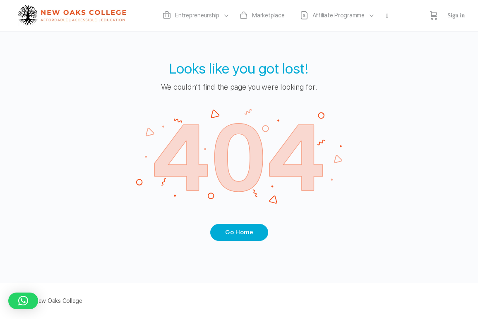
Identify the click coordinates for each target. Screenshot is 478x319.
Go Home (239, 232)
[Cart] (433, 15)
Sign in (456, 15)
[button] (23, 301)
